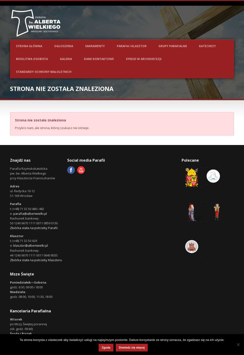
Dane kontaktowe (99, 59)
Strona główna (29, 46)
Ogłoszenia (63, 46)
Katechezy (207, 46)
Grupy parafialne (172, 46)
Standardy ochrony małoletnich (43, 72)
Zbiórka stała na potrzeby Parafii (34, 228)
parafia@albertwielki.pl (30, 213)
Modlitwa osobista (32, 59)
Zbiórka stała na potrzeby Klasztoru (36, 260)
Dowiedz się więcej (132, 347)
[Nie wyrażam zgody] (238, 344)
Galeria (66, 59)
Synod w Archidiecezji (144, 59)
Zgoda (106, 347)
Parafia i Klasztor (132, 46)
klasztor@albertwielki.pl (30, 245)
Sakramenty (95, 46)
